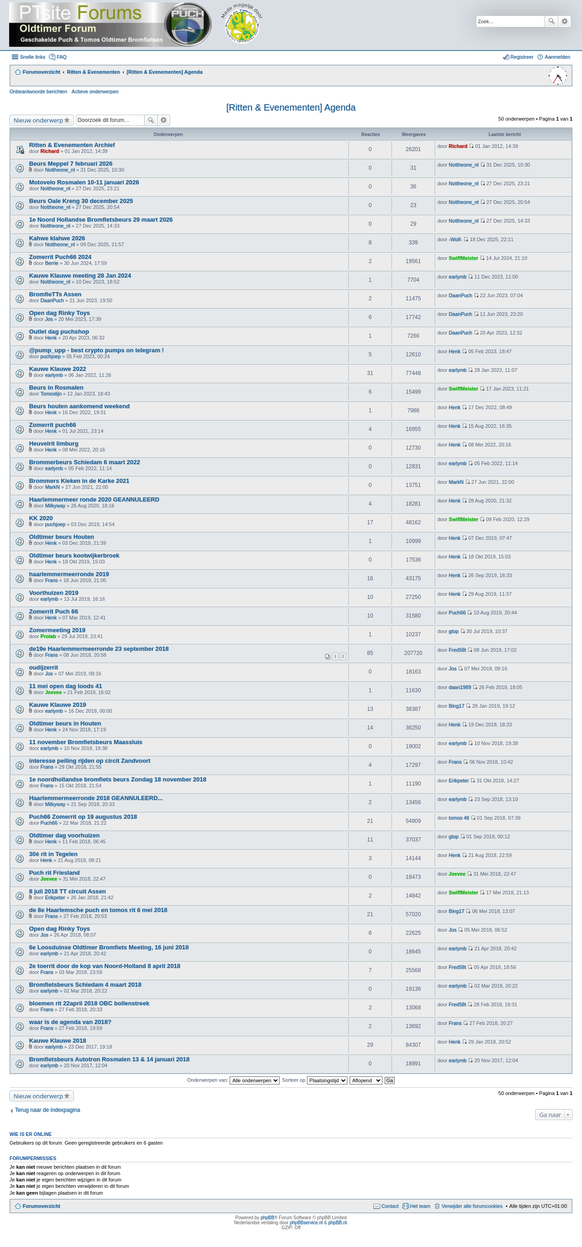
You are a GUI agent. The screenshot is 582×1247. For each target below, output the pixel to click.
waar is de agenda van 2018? (70, 1022)
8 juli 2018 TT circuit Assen (67, 891)
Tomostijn (50, 393)
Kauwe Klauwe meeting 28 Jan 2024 (80, 275)
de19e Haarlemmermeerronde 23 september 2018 (99, 648)
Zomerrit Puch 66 (53, 611)
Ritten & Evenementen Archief (72, 145)
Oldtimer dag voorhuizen (64, 835)
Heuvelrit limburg (53, 443)
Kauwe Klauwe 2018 (57, 1040)
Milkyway (55, 505)
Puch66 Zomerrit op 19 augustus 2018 (83, 816)
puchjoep (50, 356)
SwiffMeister (463, 258)
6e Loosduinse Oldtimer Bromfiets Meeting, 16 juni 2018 (109, 947)
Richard (49, 151)
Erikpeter (459, 780)
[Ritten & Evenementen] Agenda (291, 107)
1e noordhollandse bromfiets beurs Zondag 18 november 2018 (117, 779)
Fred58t (457, 650)
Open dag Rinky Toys (59, 312)
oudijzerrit (43, 667)
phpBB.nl (337, 1222)
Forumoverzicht (41, 1206)
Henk (51, 337)
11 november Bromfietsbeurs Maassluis (85, 742)
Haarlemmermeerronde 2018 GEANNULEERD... (96, 798)
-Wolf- (455, 239)
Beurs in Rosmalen (56, 387)
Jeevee (53, 692)
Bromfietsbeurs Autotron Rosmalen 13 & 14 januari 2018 (109, 1059)
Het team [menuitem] (420, 1206)
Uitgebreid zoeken (564, 21)
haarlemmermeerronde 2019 (69, 574)
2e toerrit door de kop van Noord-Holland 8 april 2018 (105, 966)
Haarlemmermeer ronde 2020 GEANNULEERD (94, 499)
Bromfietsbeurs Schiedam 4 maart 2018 (85, 984)
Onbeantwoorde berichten (38, 91)
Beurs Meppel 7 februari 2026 (70, 163)
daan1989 (460, 687)
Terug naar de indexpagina (47, 1110)
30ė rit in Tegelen (53, 854)
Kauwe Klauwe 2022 (57, 368)
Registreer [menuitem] (522, 57)
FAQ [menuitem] (62, 57)
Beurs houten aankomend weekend (79, 406)
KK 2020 (41, 518)
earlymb (458, 276)
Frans (51, 580)
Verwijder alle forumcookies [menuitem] (472, 1206)
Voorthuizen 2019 (53, 592)
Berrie (51, 263)
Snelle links (32, 57)
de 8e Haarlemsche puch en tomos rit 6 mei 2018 (98, 910)
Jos (49, 319)
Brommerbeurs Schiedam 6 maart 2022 (84, 462)
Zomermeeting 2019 (57, 630)
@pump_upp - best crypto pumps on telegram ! (96, 350)
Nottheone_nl (60, 169)
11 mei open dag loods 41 (65, 686)
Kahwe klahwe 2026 (57, 238)
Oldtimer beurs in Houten (65, 723)
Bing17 (456, 706)
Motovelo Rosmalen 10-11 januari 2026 (84, 182)
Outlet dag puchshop (59, 331)
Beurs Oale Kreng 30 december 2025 (81, 201)
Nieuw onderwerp (38, 120)
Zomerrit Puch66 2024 (60, 256)
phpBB (267, 1217)
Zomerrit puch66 (52, 424)
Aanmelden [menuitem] (557, 57)
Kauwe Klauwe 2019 (57, 704)
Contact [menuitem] (390, 1206)
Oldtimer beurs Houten (61, 536)
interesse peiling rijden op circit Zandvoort (90, 760)
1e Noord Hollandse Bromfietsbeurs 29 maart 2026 (101, 219)
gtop (453, 631)
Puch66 (457, 612)
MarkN (52, 487)
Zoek (551, 21)
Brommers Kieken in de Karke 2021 (79, 480)
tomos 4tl (459, 818)
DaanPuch (52, 300)
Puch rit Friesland (54, 872)
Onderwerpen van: (233, 1080)
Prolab (48, 636)
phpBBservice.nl (306, 1222)
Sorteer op (314, 1080)
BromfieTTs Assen (55, 294)
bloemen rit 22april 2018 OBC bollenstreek (89, 1003)
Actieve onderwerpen (95, 91)
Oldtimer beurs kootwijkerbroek (74, 555)
